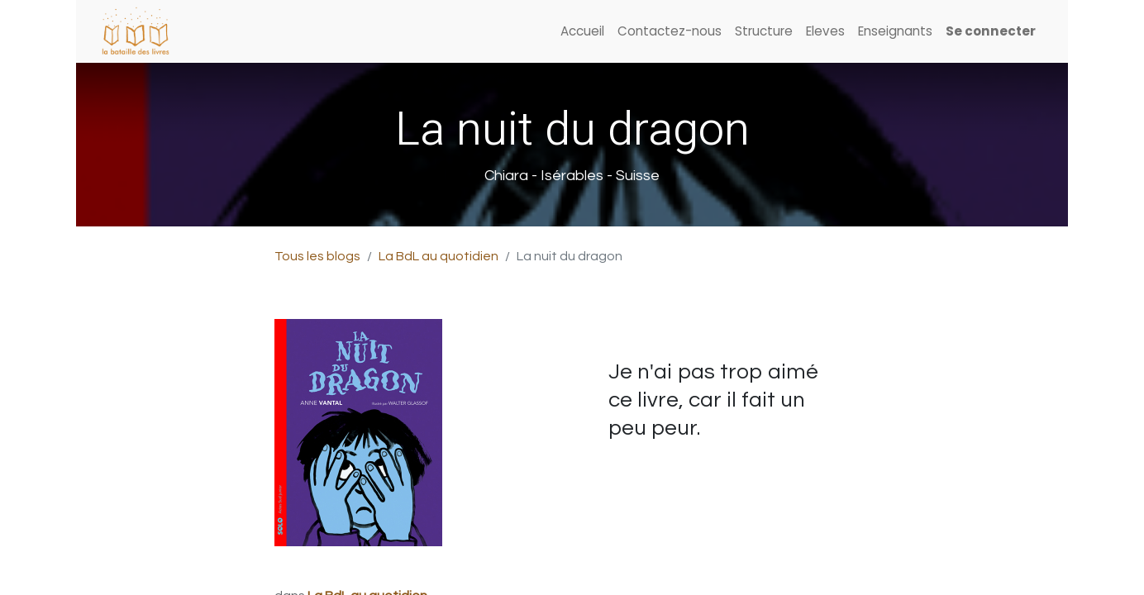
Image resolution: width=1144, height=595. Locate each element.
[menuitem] (582, 32)
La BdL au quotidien (438, 256)
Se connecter (991, 31)
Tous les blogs (317, 256)
